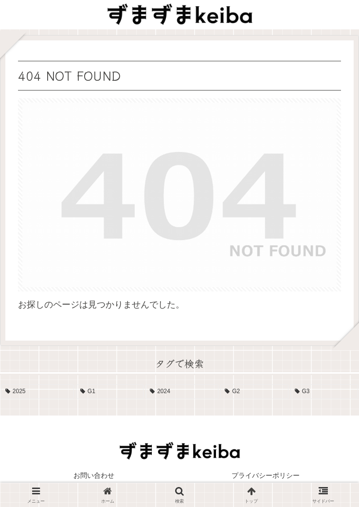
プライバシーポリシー (266, 475)
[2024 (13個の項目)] (181, 391)
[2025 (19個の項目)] (37, 391)
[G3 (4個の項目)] (324, 391)
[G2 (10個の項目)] (254, 391)
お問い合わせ (93, 475)
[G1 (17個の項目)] (110, 391)
